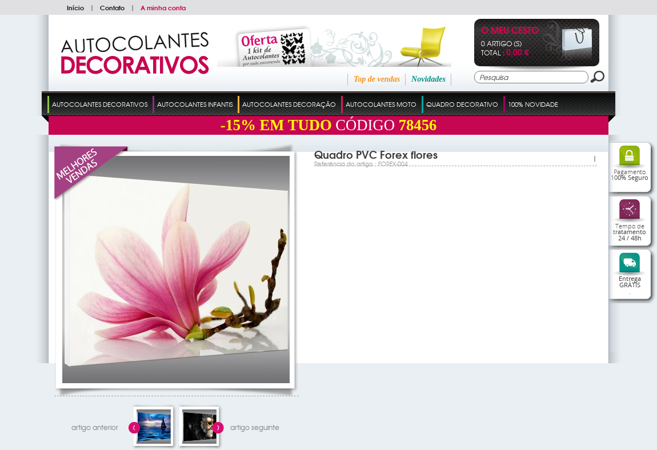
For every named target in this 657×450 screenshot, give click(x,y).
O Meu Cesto (510, 31)
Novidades (428, 79)
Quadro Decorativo (462, 104)
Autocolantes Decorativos (99, 104)
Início (75, 7)
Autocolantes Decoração (289, 104)
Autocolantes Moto (381, 104)
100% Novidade (533, 104)
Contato (112, 7)
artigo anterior (94, 427)
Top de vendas (377, 79)
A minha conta (163, 7)
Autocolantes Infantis (195, 104)
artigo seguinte (254, 427)
